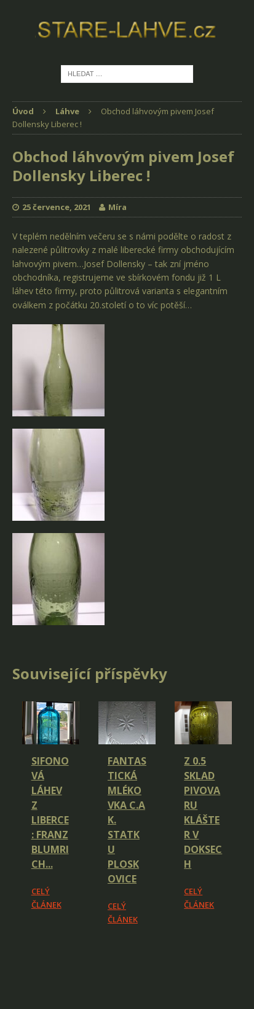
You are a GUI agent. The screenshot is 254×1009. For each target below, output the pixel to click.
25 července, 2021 (56, 206)
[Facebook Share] (14, 960)
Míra (117, 206)
